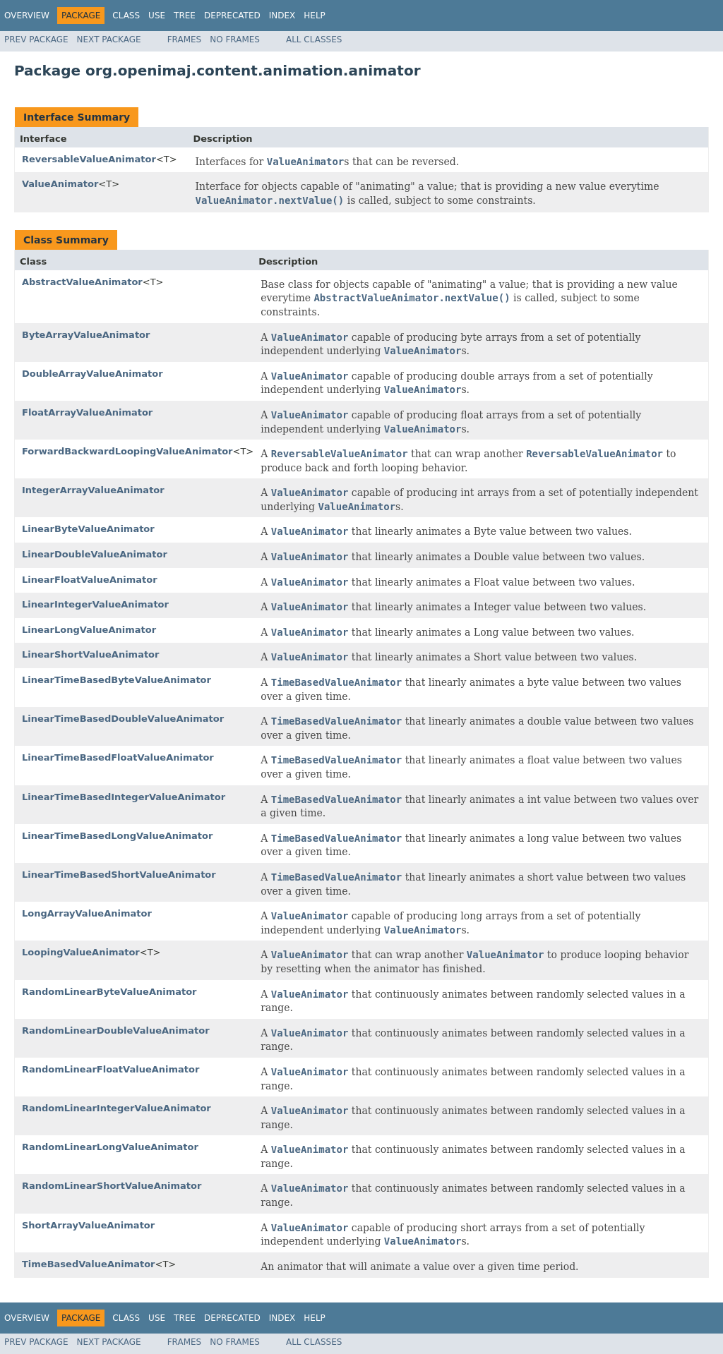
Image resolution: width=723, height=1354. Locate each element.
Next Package (109, 39)
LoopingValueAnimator (81, 952)
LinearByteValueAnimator (88, 529)
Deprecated (232, 15)
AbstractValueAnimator (82, 282)
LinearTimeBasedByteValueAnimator (116, 680)
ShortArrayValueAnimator (88, 1225)
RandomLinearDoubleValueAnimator (116, 1030)
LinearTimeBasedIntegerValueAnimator (123, 797)
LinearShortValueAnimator (90, 654)
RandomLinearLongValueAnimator (110, 1147)
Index (282, 15)
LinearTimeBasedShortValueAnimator (119, 874)
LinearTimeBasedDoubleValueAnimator (123, 718)
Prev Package (36, 39)
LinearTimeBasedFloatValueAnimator (118, 757)
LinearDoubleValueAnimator (94, 554)
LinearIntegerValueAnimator (95, 604)
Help (314, 15)
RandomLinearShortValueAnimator (111, 1185)
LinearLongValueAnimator (89, 629)
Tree (185, 15)
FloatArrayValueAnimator (87, 412)
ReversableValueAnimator (89, 159)
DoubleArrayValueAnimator (92, 373)
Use (156, 15)
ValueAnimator (60, 184)
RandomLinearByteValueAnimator (109, 991)
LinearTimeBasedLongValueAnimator (117, 835)
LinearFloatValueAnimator (89, 579)
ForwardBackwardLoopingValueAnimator (127, 451)
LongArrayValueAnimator (87, 913)
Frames (184, 39)
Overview (26, 15)
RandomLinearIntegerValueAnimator (116, 1108)
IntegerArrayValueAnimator (93, 490)
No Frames (235, 39)
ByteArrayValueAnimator (86, 335)
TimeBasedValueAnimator (88, 1264)
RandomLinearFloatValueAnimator (110, 1069)
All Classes (314, 39)
